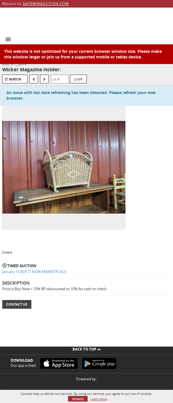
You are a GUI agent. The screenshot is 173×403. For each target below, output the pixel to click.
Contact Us (16, 304)
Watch (15, 79)
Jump (78, 79)
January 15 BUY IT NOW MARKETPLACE (34, 271)
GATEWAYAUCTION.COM (46, 3)
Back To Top (87, 349)
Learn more (98, 399)
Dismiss (78, 399)
